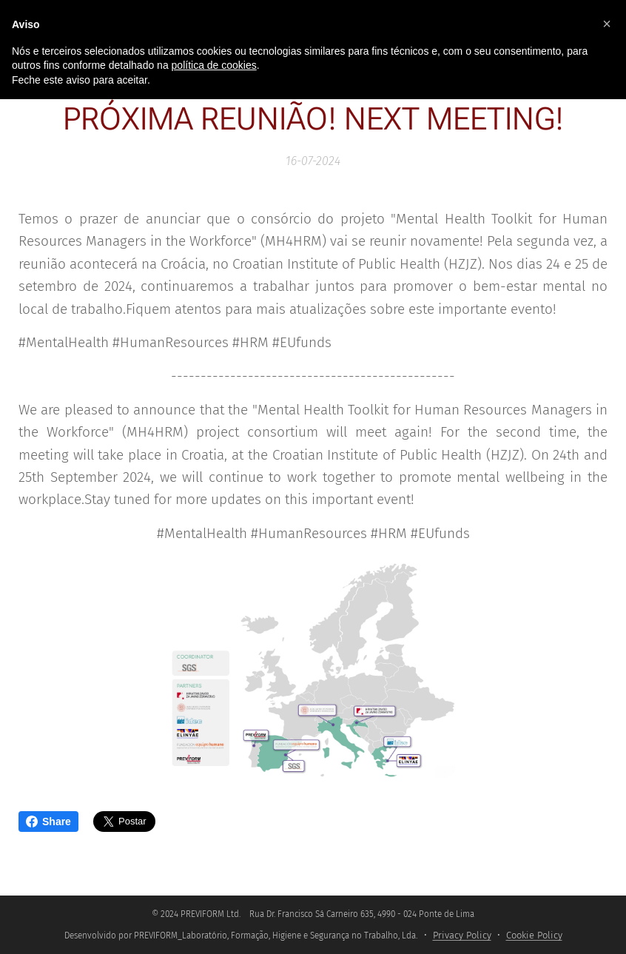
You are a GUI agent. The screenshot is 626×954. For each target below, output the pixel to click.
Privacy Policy (462, 935)
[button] (607, 24)
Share (48, 821)
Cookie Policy (534, 935)
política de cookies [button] (214, 65)
